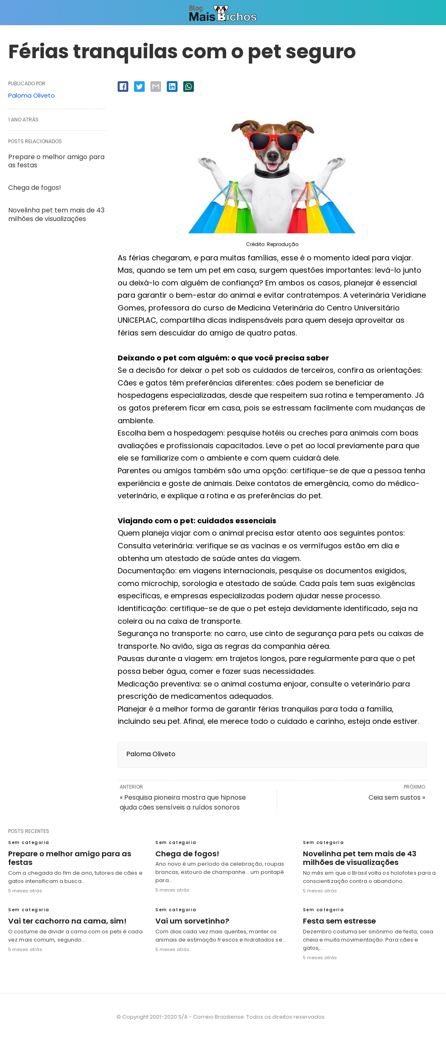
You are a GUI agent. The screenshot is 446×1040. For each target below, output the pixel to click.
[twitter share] (139, 86)
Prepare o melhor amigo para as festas (56, 161)
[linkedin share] (172, 86)
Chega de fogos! (34, 187)
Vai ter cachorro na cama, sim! (67, 921)
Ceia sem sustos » (397, 797)
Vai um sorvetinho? (192, 921)
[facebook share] (123, 86)
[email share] (155, 86)
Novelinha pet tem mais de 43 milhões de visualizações (56, 214)
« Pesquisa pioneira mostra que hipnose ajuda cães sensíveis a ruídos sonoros (183, 802)
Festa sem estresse (339, 921)
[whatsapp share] (188, 86)
